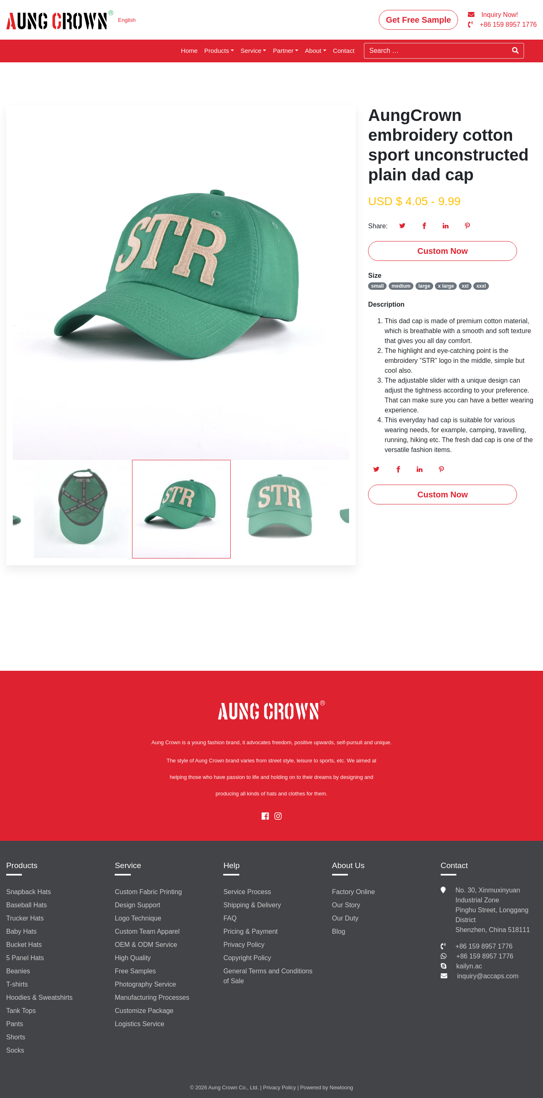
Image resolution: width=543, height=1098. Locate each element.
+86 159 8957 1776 (484, 946)
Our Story (346, 905)
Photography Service (145, 984)
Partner (283, 50)
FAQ (229, 918)
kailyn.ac (469, 966)
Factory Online (353, 891)
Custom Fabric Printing (148, 891)
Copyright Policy (247, 957)
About (313, 50)
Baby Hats (21, 931)
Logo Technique (138, 918)
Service (251, 50)
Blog (338, 931)
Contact (343, 50)
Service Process (247, 891)
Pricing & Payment (250, 931)
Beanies (18, 971)
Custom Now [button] (443, 251)
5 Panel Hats (25, 957)
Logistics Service (139, 1023)
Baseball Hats (26, 905)
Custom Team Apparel (147, 931)
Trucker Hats (25, 918)
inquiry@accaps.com (488, 976)
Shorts (15, 1037)
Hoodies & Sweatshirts (39, 997)
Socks (15, 1050)
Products (216, 50)
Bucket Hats (24, 944)
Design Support (137, 905)
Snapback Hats (28, 891)
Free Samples (135, 971)
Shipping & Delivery (252, 905)
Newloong (341, 1087)
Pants (14, 1023)
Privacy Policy (243, 944)
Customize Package (144, 1010)
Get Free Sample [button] (418, 19)
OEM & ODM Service (146, 944)
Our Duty (345, 918)
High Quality (133, 957)
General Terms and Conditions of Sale (267, 976)
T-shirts (17, 984)
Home (189, 50)
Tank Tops (21, 1010)
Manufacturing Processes (152, 997)
